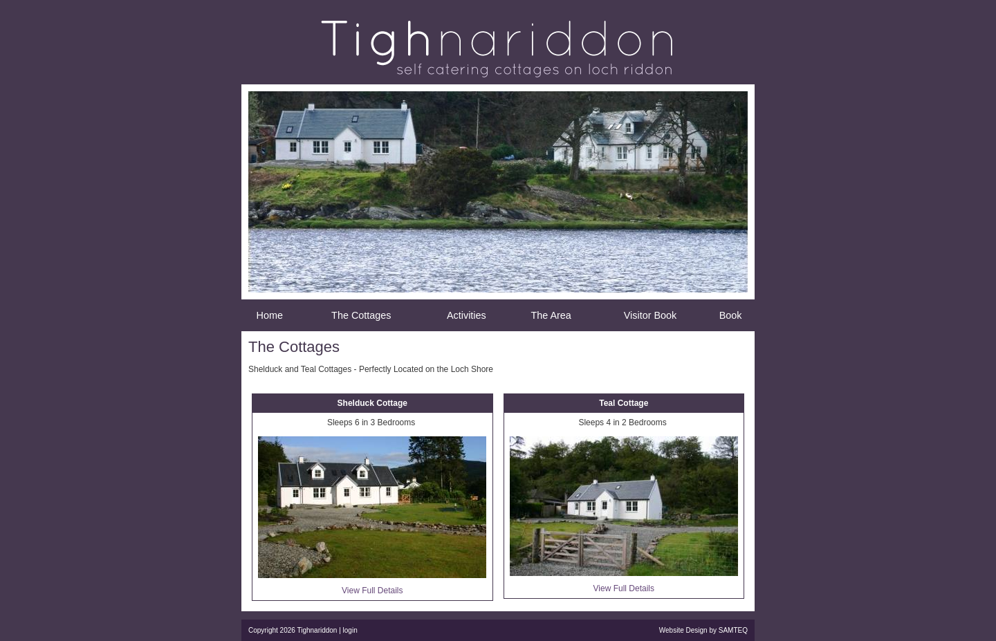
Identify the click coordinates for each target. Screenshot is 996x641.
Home (270, 315)
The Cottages (361, 315)
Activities (466, 315)
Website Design (683, 630)
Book (730, 315)
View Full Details (372, 590)
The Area (551, 315)
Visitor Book (650, 315)
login (350, 630)
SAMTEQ (733, 630)
